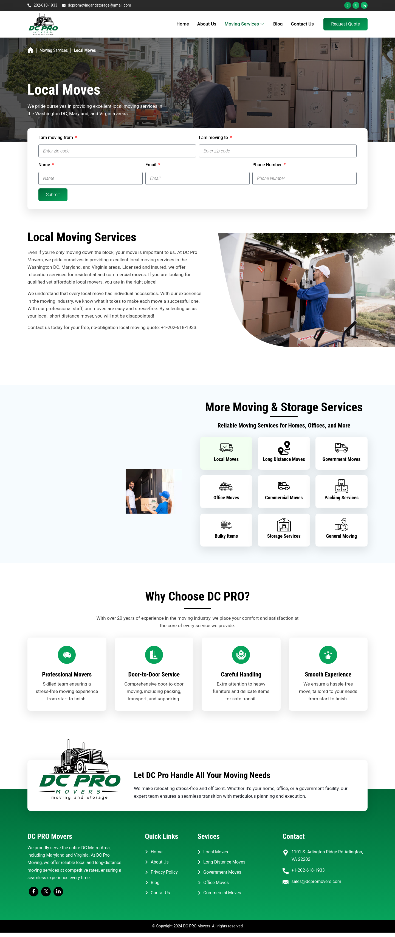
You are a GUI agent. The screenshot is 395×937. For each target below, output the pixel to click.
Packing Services (342, 497)
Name (44, 164)
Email (151, 164)
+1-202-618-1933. (179, 327)
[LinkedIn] (364, 5)
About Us (206, 24)
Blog (278, 24)
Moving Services (245, 24)
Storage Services (284, 536)
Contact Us (302, 24)
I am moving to (214, 137)
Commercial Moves (284, 497)
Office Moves (226, 497)
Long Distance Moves (284, 459)
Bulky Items (226, 536)
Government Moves (341, 459)
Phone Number (267, 164)
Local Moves (226, 459)
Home (182, 24)
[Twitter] (355, 5)
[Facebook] (347, 5)
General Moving (341, 536)
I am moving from (56, 137)
